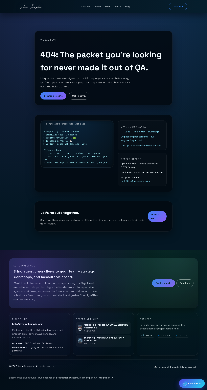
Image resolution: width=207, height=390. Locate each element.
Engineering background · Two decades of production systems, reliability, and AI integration (61, 377)
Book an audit (163, 283)
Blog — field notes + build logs (142, 131)
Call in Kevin (79, 95)
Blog (127, 6)
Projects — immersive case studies (142, 145)
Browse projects (53, 95)
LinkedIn (164, 335)
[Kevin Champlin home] (31, 6)
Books (117, 6)
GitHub (147, 335)
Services (85, 6)
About (97, 6)
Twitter (181, 335)
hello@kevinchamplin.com (135, 181)
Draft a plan (155, 216)
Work (107, 6)
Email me (185, 283)
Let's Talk (178, 6)
